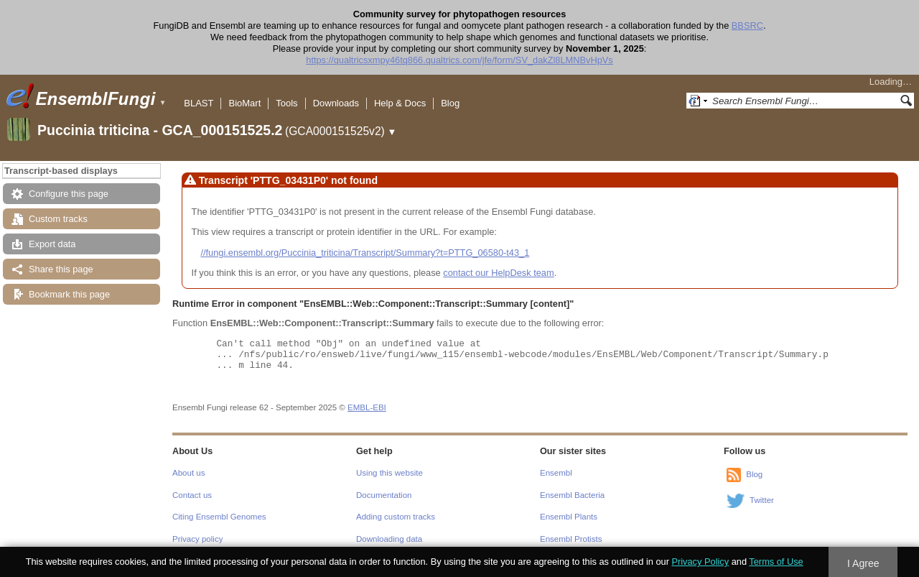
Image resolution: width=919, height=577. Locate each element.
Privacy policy (197, 539)
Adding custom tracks (395, 516)
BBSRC (747, 25)
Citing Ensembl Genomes (219, 516)
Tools (286, 103)
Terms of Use (776, 561)
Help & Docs (400, 103)
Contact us (192, 495)
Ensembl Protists (571, 539)
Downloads (336, 103)
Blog (450, 103)
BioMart (244, 103)
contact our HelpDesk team (498, 272)
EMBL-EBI (366, 407)
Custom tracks (58, 218)
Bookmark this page (69, 294)
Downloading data (389, 539)
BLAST (198, 103)
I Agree (863, 563)
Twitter (762, 501)
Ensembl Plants (568, 516)
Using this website (389, 472)
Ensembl (556, 472)
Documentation (383, 495)
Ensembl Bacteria (572, 495)
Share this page (61, 269)
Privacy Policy (700, 561)
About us (188, 472)
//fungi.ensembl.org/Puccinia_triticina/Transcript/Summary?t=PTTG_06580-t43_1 (364, 252)
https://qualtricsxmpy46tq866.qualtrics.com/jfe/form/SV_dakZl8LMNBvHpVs (459, 60)
